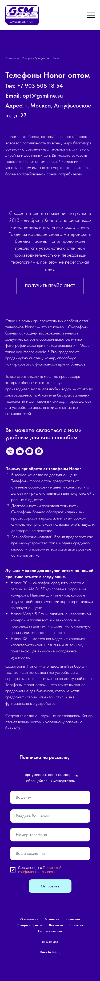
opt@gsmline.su (43, 95)
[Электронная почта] (20, 451)
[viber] (39, 451)
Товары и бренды (33, 58)
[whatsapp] (29, 451)
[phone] (50, 834)
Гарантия (76, 925)
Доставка (56, 925)
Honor (56, 58)
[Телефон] (10, 451)
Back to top (50, 952)
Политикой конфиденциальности (40, 869)
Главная (10, 58)
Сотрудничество (50, 931)
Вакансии (52, 919)
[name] (50, 797)
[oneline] (50, 853)
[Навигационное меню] (91, 15)
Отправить (50, 886)
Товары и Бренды (29, 925)
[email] (50, 816)
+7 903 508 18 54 (40, 85)
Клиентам (73, 919)
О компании (29, 919)
